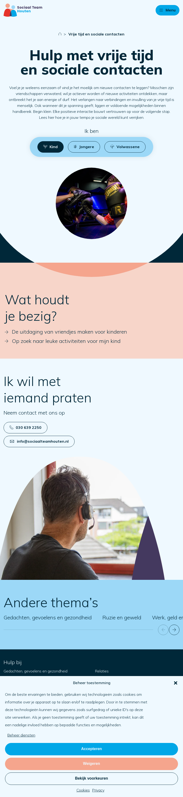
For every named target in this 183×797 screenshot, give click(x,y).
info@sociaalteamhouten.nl (39, 441)
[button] (175, 683)
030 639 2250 (25, 427)
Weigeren (91, 764)
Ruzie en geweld (121, 617)
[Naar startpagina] (23, 10)
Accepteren (91, 749)
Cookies (83, 790)
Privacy (98, 790)
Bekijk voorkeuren (91, 778)
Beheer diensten (21, 735)
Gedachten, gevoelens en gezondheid (48, 617)
